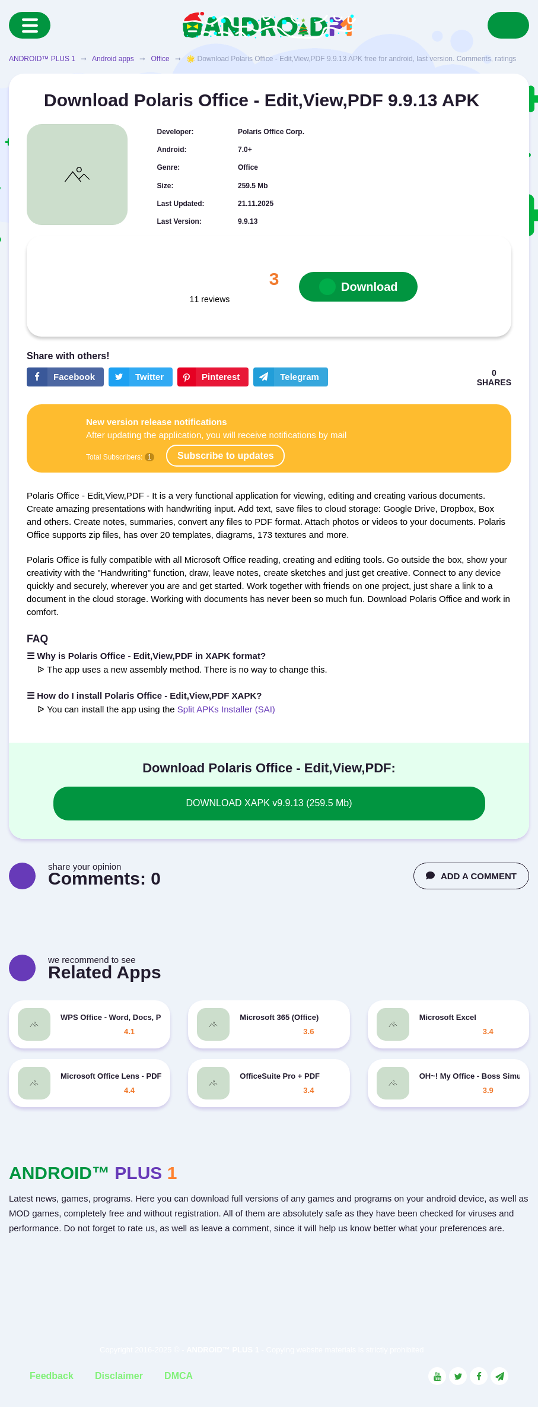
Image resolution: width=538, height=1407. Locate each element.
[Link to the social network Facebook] (479, 1376)
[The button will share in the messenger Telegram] (290, 376)
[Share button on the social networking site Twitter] (141, 376)
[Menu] (29, 25)
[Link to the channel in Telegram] (499, 1376)
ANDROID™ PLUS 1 (42, 59)
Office (160, 59)
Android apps (113, 59)
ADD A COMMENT (471, 876)
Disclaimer (119, 1376)
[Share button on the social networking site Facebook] (65, 376)
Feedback (52, 1376)
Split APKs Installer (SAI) (226, 709)
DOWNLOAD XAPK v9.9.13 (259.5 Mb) (269, 803)
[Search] (508, 25)
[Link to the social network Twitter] (458, 1376)
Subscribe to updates (225, 456)
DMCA (178, 1376)
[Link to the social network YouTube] (437, 1376)
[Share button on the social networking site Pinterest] (213, 376)
